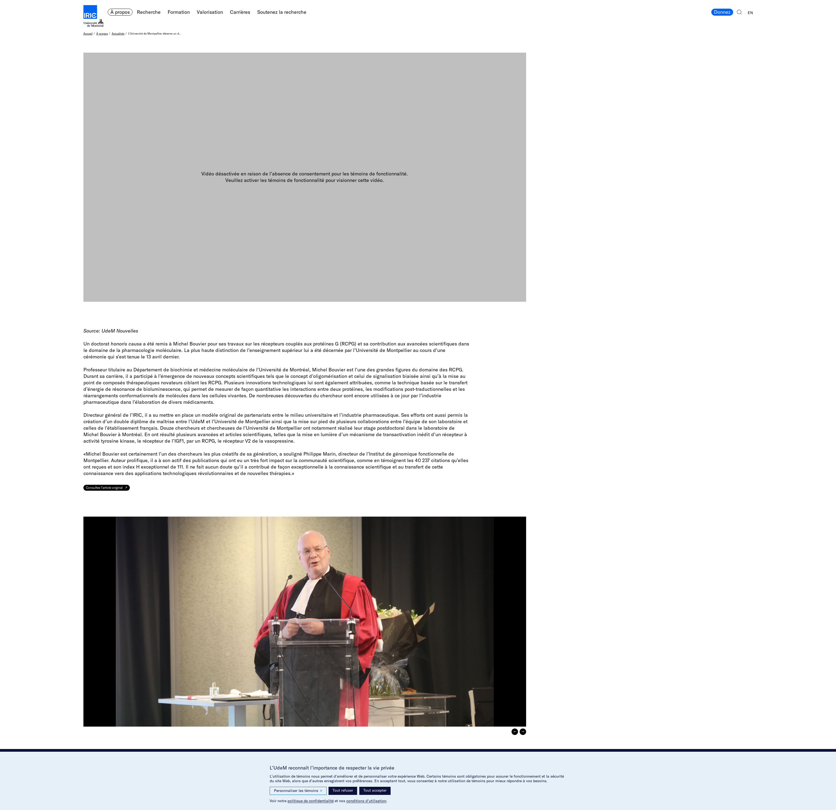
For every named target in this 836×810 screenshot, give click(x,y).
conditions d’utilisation (366, 800)
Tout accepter (375, 790)
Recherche (149, 12)
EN (750, 12)
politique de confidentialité (310, 800)
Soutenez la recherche (281, 12)
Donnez (722, 12)
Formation (179, 12)
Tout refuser (343, 790)
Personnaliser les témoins (298, 790)
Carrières (240, 12)
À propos (120, 12)
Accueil (88, 33)
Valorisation (210, 12)
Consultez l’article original (104, 488)
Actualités (118, 33)
